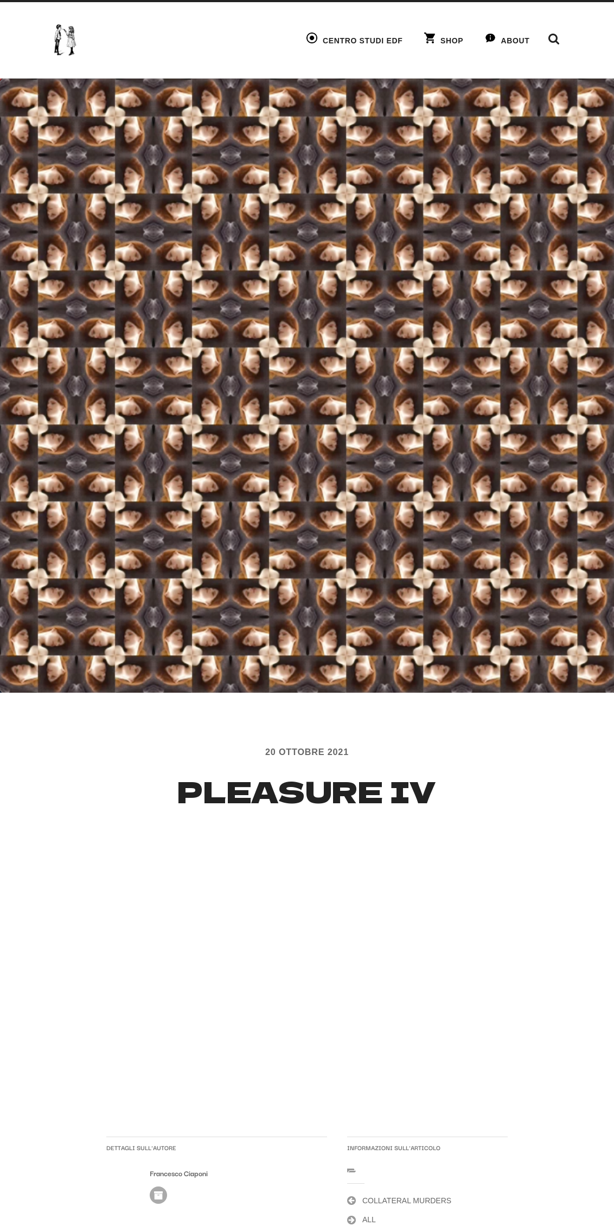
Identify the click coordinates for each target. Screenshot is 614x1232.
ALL (369, 1219)
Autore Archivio (158, 1195)
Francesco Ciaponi (179, 1173)
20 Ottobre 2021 (307, 752)
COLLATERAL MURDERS (406, 1200)
